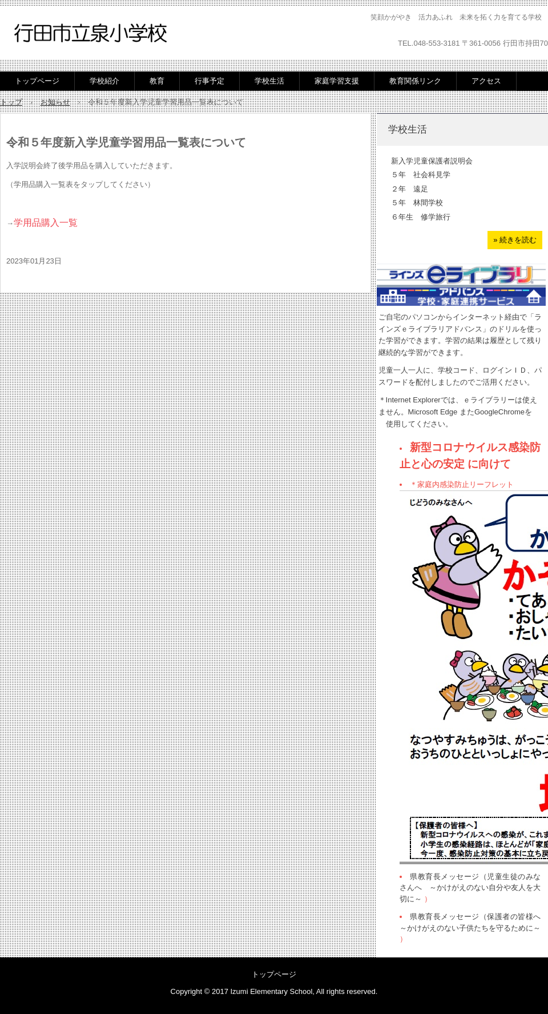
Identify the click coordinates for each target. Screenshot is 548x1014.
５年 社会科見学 (420, 174)
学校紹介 (104, 81)
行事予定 (209, 81)
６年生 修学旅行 (420, 217)
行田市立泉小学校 (90, 34)
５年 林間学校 (417, 202)
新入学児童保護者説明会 (432, 161)
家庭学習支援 (337, 81)
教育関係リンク (415, 81)
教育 (157, 81)
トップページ (37, 81)
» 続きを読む (515, 239)
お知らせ (55, 102)
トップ (11, 102)
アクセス (486, 81)
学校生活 (269, 81)
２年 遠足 (409, 189)
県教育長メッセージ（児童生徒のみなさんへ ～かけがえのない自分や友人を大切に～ (470, 887)
